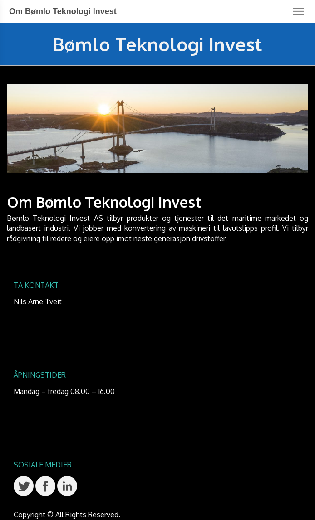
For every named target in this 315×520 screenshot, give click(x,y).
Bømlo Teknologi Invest (157, 44)
